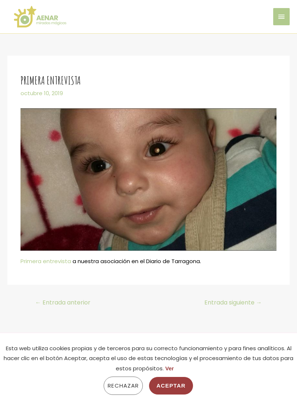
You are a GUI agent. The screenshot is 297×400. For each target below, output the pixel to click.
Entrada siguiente (233, 302)
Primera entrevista (46, 261)
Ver (169, 368)
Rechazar (123, 385)
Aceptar (170, 385)
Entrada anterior (62, 302)
